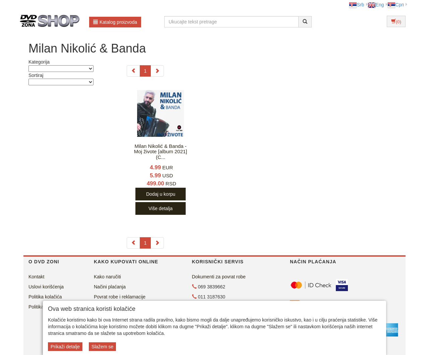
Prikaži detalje (65, 346)
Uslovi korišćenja (46, 286)
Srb (356, 4)
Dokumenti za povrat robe (219, 276)
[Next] (157, 71)
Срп (395, 4)
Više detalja (160, 208)
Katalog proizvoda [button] (115, 22)
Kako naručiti (107, 276)
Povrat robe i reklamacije (119, 296)
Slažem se (102, 346)
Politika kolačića (45, 296)
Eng (376, 4)
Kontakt (36, 276)
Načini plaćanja (110, 286)
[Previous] (133, 71)
